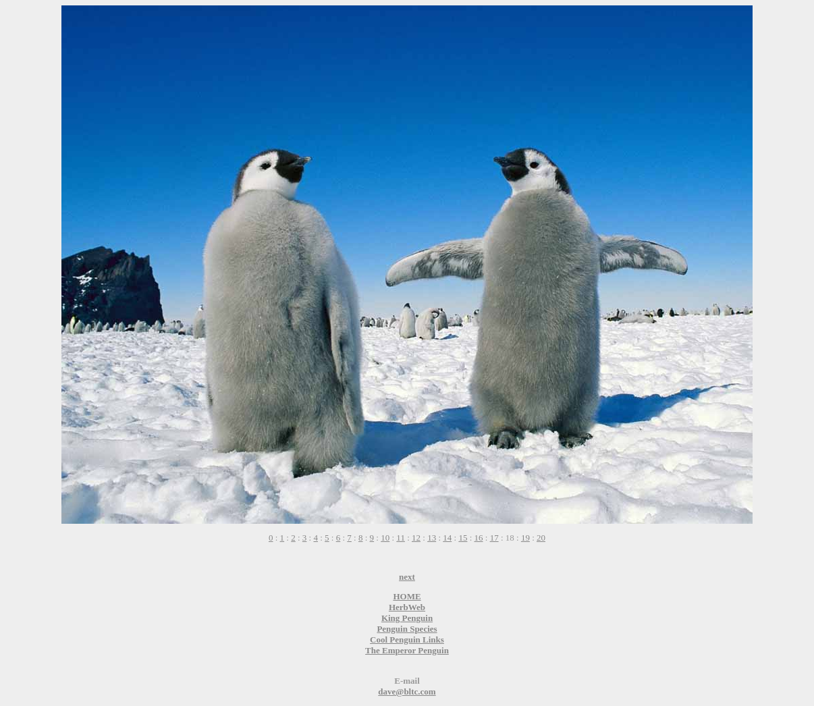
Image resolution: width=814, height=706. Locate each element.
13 (431, 538)
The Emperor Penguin (407, 650)
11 (400, 538)
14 (447, 538)
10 (385, 538)
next (407, 577)
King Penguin (407, 618)
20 (541, 538)
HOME (406, 596)
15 (462, 538)
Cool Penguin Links (407, 639)
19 (525, 538)
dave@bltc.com (406, 691)
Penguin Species (407, 629)
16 (478, 538)
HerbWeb (407, 607)
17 (494, 538)
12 (416, 538)
